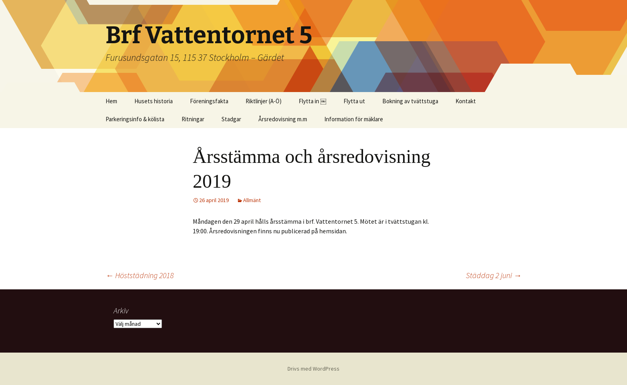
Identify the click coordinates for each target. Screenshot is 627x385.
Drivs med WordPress (313, 368)
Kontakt (465, 101)
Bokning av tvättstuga (410, 101)
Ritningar (193, 119)
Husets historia (153, 101)
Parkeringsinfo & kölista (135, 119)
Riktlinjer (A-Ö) (264, 101)
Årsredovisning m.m (282, 119)
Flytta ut (354, 101)
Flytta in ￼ (312, 101)
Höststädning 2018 (140, 275)
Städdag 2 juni (493, 275)
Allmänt (252, 200)
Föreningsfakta (209, 101)
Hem (111, 101)
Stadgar (231, 119)
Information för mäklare (353, 119)
